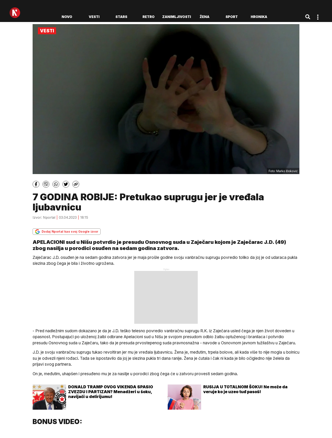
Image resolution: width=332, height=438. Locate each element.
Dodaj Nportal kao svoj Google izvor (66, 231)
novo (67, 17)
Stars (121, 17)
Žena (204, 17)
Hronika (259, 17)
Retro (148, 17)
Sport (231, 17)
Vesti (94, 17)
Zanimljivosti (176, 17)
